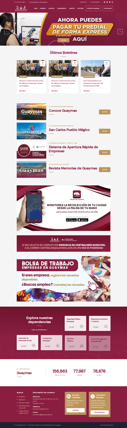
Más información (99, 412)
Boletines (80, 8)
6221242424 (95, 2)
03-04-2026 (21, 2)
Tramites (72, 8)
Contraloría (108, 8)
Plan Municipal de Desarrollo (24, 407)
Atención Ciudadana (93, 8)
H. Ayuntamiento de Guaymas (38, 2)
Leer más (22, 91)
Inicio (36, 8)
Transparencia (61, 8)
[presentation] (6, 31)
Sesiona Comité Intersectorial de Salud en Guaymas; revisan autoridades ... (31, 83)
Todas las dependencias (39, 330)
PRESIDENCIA (57, 76)
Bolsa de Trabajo (24, 403)
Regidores (22, 400)
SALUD (23, 76)
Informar (75, 410)
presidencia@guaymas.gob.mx (42, 414)
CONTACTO (83, 2)
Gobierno (43, 8)
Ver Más (63, 40)
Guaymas (51, 8)
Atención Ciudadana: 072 (41, 409)
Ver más (104, 112)
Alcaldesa (22, 397)
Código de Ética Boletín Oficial (24, 412)
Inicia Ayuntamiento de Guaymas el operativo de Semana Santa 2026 (93, 83)
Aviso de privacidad (107, 425)
